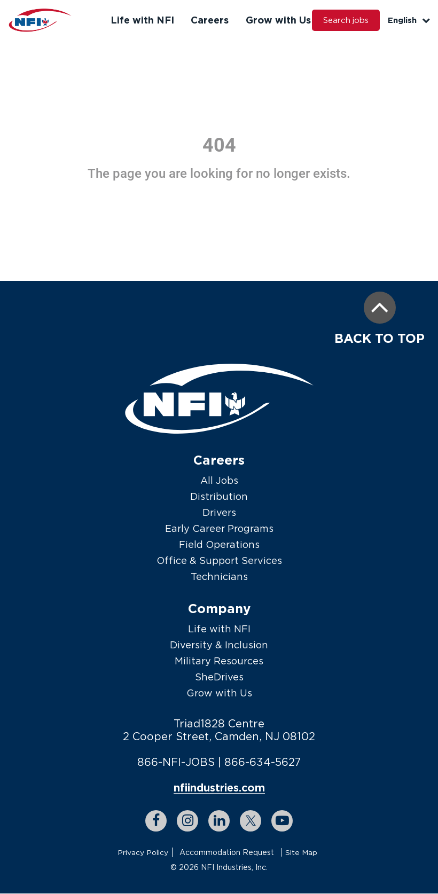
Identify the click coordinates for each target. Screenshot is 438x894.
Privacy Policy (143, 853)
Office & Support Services (219, 560)
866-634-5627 (262, 761)
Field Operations (219, 544)
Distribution (219, 496)
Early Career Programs (219, 528)
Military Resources (219, 661)
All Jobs (219, 480)
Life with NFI (142, 19)
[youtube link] (282, 821)
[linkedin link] (219, 821)
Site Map (301, 853)
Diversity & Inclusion (219, 645)
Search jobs (345, 20)
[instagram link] (187, 821)
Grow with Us (276, 19)
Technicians (219, 576)
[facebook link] (156, 821)
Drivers (219, 512)
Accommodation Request (226, 853)
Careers (209, 19)
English (409, 20)
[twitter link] (250, 821)
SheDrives (219, 677)
